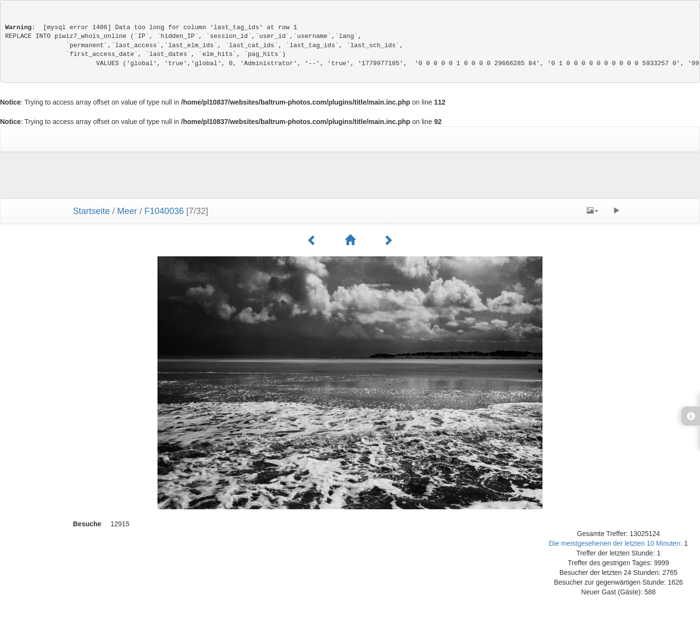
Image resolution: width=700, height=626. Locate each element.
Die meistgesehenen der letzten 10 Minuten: (616, 543)
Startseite (91, 211)
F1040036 (164, 211)
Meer (127, 211)
